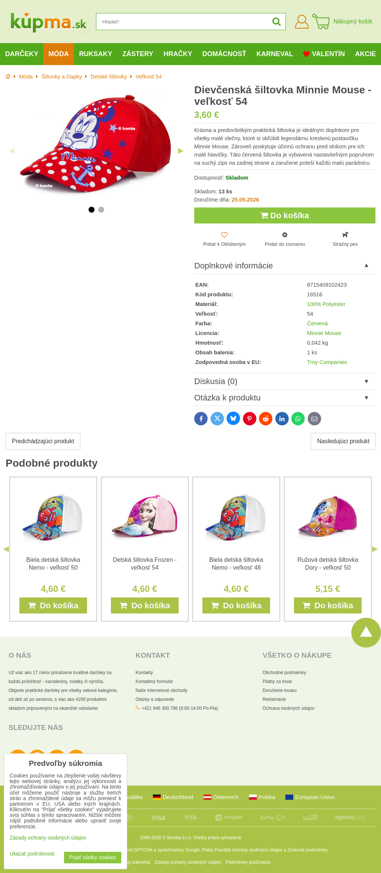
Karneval (274, 54)
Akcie (365, 54)
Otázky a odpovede (154, 699)
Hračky (177, 54)
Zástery (137, 54)
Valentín (324, 54)
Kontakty (144, 672)
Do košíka (284, 215)
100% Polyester (326, 304)
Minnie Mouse (324, 333)
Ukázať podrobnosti (32, 854)
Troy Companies (327, 362)
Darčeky (21, 54)
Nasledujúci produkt (343, 441)
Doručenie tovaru (280, 690)
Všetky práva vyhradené (217, 837)
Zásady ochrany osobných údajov (187, 862)
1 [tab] (92, 210)
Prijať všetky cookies (92, 857)
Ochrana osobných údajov (288, 708)
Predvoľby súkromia (130, 862)
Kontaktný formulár (154, 681)
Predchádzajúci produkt (43, 441)
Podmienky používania (247, 862)
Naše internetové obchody (161, 690)
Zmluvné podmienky (307, 850)
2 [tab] (101, 210)
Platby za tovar (277, 681)
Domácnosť (224, 54)
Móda (58, 54)
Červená (317, 323)
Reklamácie (274, 699)
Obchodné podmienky (284, 672)
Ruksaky (95, 54)
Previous (11, 151)
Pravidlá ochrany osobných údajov (249, 850)
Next (181, 151)
